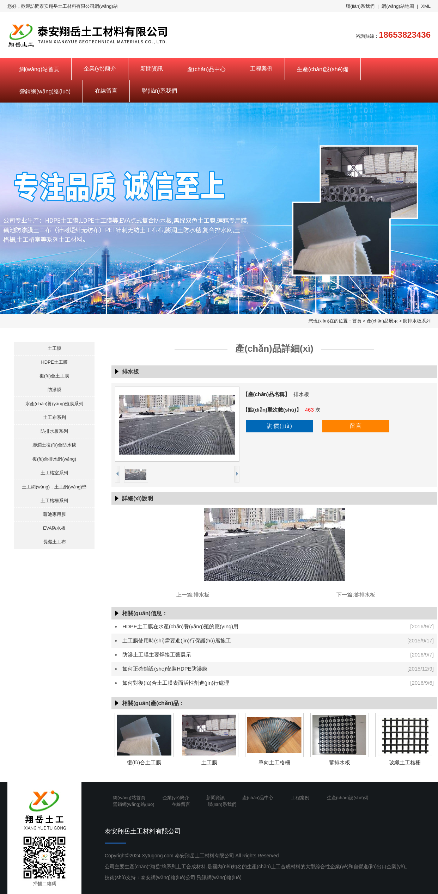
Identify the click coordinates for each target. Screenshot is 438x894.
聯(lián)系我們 (360, 6)
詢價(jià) (280, 426)
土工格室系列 (54, 472)
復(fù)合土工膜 (54, 375)
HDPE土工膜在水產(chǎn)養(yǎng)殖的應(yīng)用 (180, 626)
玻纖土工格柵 (405, 762)
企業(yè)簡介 (100, 69)
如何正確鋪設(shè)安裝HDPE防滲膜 (164, 669)
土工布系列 (54, 417)
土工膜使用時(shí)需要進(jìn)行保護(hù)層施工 (176, 640)
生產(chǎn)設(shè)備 (322, 69)
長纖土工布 (54, 541)
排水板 (201, 595)
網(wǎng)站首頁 (39, 69)
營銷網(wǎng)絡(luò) (45, 91)
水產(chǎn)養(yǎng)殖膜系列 (54, 403)
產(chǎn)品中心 (206, 69)
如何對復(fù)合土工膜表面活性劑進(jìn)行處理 (175, 683)
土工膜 (54, 348)
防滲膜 (54, 389)
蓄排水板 (364, 595)
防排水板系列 (417, 320)
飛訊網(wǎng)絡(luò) (219, 877)
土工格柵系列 (54, 500)
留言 (355, 426)
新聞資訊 (151, 69)
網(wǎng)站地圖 (398, 6)
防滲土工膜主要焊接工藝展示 (156, 655)
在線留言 (106, 91)
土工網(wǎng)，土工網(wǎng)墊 (54, 486)
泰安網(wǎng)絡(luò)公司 (168, 877)
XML (426, 6)
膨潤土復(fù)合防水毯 (54, 445)
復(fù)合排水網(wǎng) (54, 459)
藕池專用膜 (54, 514)
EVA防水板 (54, 528)
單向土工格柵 (274, 762)
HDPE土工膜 (54, 362)
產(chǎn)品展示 (382, 320)
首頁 (356, 320)
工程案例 (261, 69)
